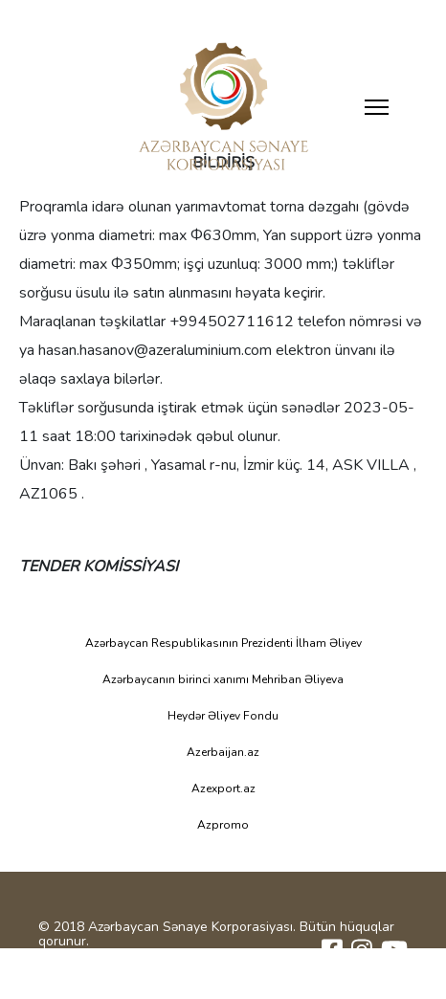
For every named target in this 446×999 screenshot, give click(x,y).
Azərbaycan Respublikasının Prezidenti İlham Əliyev (223, 643)
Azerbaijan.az (223, 752)
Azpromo (223, 824)
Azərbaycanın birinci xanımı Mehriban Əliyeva (223, 679)
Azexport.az (223, 788)
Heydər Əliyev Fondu (223, 715)
